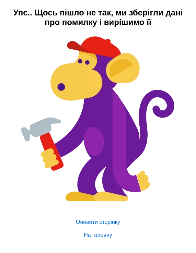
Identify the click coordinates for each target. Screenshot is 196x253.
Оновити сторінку (98, 222)
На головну (98, 235)
